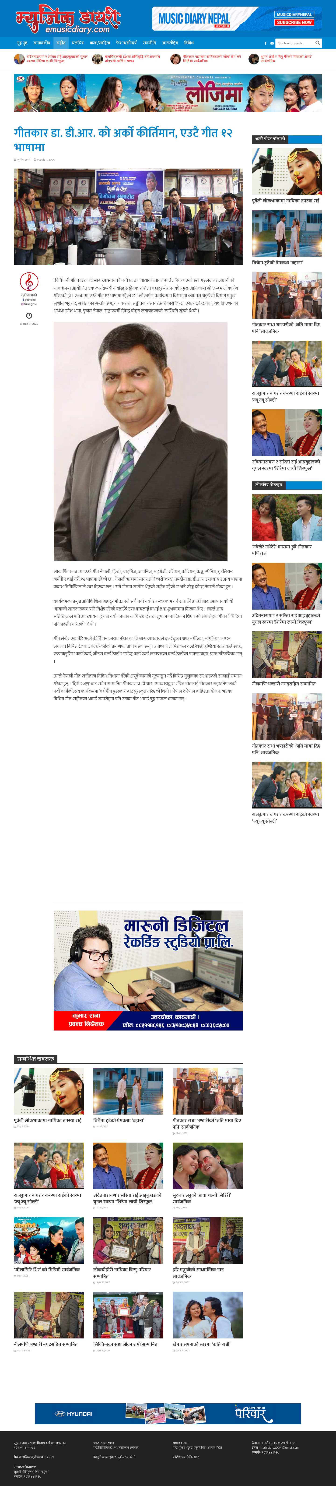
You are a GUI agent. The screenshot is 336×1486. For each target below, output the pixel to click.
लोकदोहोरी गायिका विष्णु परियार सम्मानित (122, 1273)
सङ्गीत (61, 43)
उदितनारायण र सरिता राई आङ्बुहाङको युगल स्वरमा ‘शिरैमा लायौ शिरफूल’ (135, 59)
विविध (189, 43)
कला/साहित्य (100, 43)
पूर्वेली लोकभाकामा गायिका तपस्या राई (47, 1120)
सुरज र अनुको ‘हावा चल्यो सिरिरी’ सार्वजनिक (202, 1198)
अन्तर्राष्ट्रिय (170, 43)
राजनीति (149, 43)
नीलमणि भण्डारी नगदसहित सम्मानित (46, 1344)
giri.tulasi (30, 300)
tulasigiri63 (30, 304)
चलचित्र (78, 43)
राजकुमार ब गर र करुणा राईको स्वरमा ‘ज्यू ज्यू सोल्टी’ (47, 1198)
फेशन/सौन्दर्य (126, 43)
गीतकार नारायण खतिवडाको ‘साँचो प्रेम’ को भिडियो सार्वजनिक (290, 59)
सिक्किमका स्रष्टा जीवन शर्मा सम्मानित (125, 1344)
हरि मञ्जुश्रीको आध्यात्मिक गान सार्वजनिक (198, 1273)
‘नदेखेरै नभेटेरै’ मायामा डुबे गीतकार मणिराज (282, 550)
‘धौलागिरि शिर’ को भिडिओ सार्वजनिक (47, 1270)
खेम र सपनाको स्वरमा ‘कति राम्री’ (202, 1344)
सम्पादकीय (41, 43)
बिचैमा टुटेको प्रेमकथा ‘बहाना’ (118, 1120)
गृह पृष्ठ (22, 43)
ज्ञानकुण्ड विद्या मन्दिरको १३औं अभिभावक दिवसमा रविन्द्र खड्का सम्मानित (55, 59)
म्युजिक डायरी (23, 159)
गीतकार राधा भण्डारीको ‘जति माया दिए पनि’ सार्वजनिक (207, 1124)
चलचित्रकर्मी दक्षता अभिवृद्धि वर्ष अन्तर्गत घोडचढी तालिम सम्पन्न (210, 59)
